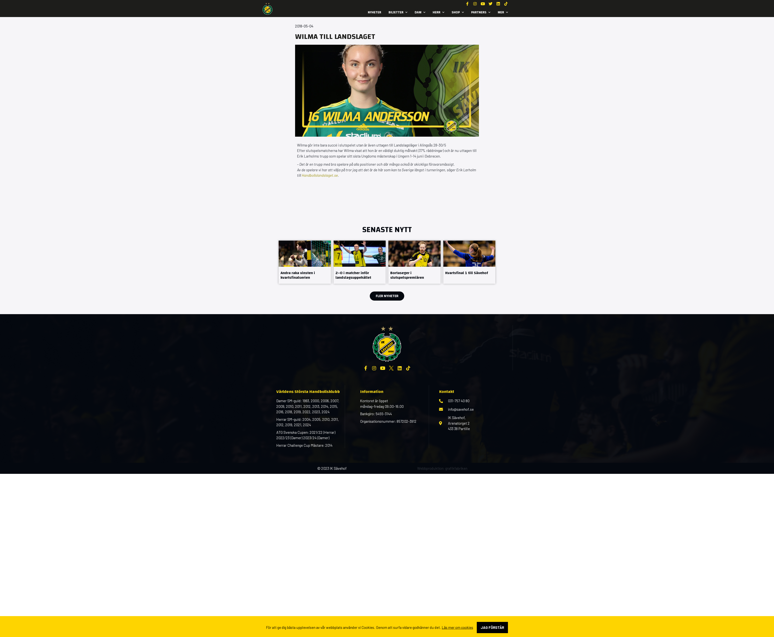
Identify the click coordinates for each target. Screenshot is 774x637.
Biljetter (398, 12)
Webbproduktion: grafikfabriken (442, 468)
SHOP (458, 12)
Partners (480, 12)
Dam (420, 12)
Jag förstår (492, 627)
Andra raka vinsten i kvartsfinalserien (298, 275)
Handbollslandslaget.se (320, 175)
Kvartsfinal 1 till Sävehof (466, 272)
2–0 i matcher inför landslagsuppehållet (353, 275)
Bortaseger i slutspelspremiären (407, 275)
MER (503, 12)
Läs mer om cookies (457, 627)
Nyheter (374, 12)
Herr (438, 12)
